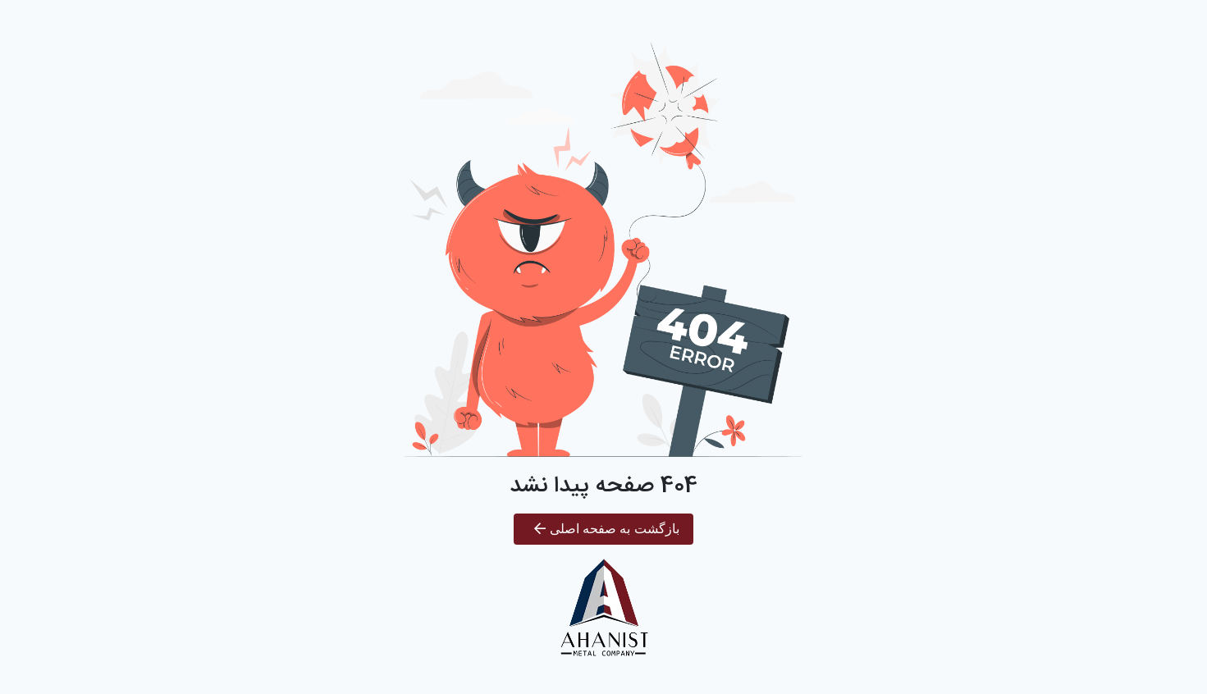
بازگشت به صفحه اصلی (606, 529)
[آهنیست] (604, 609)
